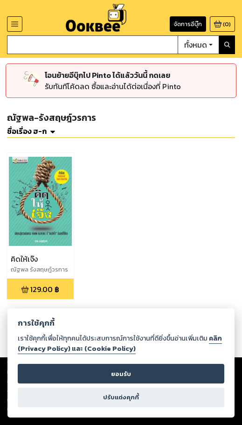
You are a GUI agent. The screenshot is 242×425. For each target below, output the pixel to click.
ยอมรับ (121, 373)
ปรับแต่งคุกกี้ (121, 397)
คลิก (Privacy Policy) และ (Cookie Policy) (120, 343)
